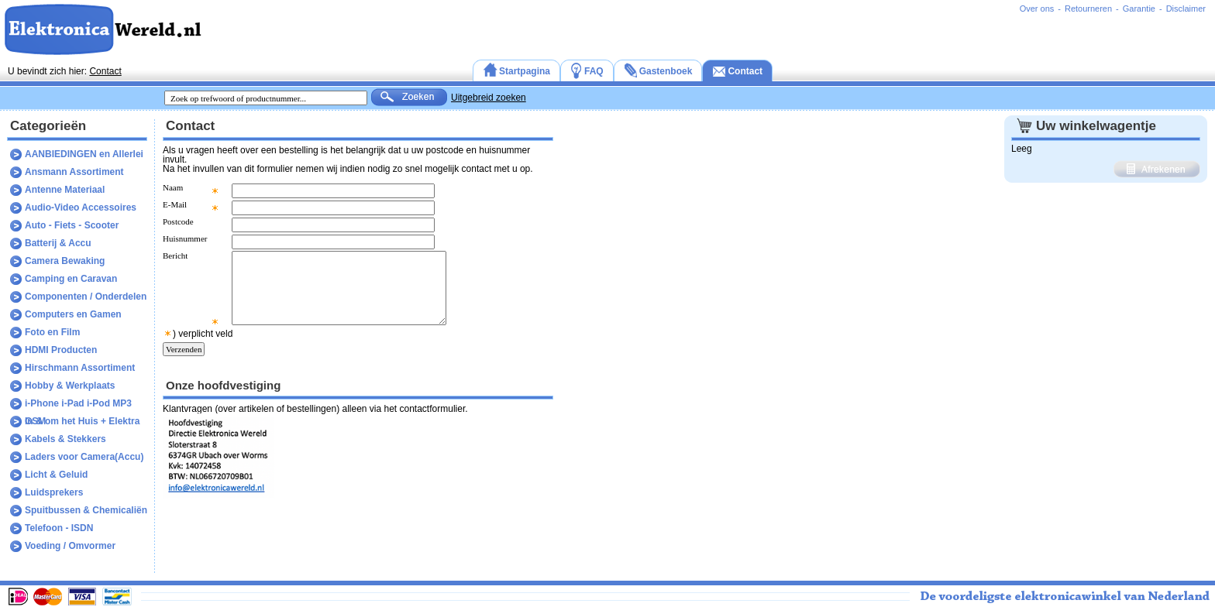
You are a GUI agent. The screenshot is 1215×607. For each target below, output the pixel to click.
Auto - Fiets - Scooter (72, 225)
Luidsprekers (54, 492)
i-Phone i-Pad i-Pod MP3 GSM (78, 405)
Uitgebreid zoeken (488, 97)
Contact (105, 71)
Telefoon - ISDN (59, 528)
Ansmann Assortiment (74, 171)
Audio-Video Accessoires (80, 207)
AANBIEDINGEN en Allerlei (84, 154)
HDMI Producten (61, 350)
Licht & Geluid (56, 474)
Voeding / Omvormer (70, 545)
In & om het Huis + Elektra (82, 421)
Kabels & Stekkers (65, 439)
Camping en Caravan (71, 278)
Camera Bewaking (65, 260)
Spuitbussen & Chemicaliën (86, 510)
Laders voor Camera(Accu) (84, 456)
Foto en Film (52, 332)
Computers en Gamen (73, 314)
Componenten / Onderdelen (85, 296)
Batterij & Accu (58, 243)
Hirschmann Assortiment (80, 367)
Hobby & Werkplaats (70, 385)
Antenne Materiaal (65, 189)
